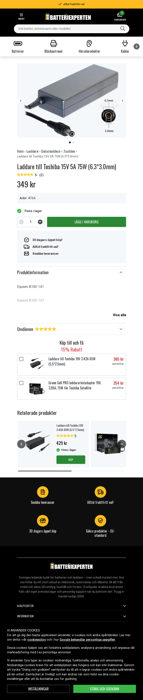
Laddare (32, 151)
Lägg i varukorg (87, 221)
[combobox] (71, 28)
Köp (70, 459)
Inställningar (38, 688)
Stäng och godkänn (104, 688)
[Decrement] (21, 222)
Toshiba (69, 151)
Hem (20, 151)
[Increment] (40, 222)
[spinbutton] (30, 222)
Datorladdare (50, 151)
